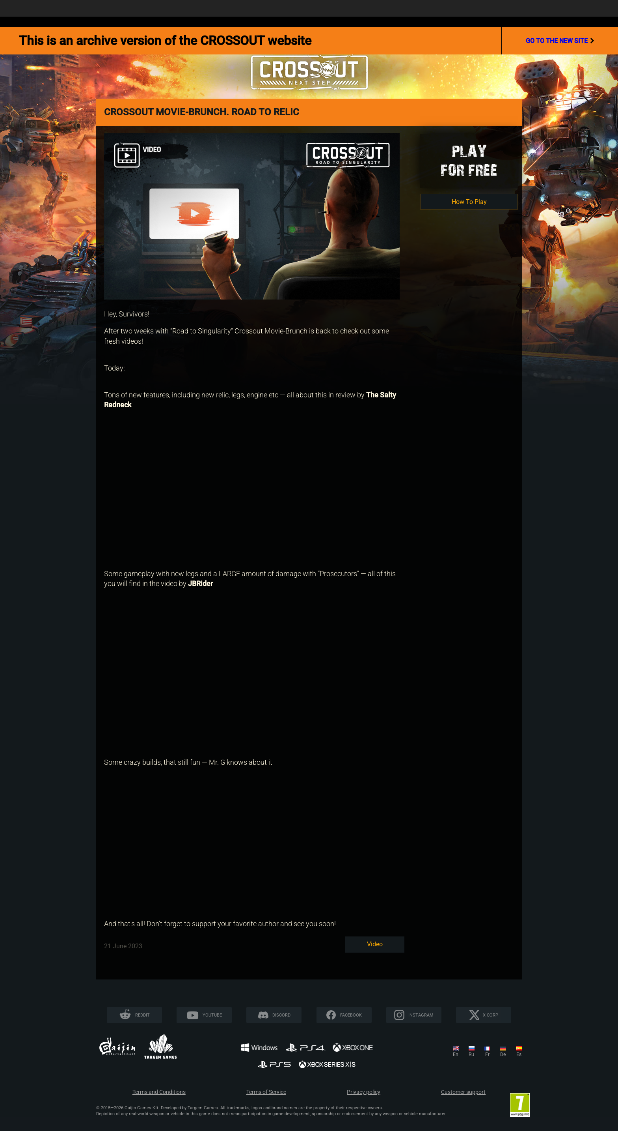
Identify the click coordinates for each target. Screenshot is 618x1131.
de (503, 1054)
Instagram (421, 1015)
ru (471, 1054)
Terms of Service (266, 1092)
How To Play (469, 202)
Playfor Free (469, 160)
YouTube (212, 1015)
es (518, 1054)
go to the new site (560, 41)
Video (375, 944)
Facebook (351, 1015)
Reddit (142, 1015)
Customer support (463, 1092)
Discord (281, 1015)
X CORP (490, 1015)
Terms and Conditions (159, 1092)
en (455, 1054)
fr (487, 1054)
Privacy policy (363, 1092)
